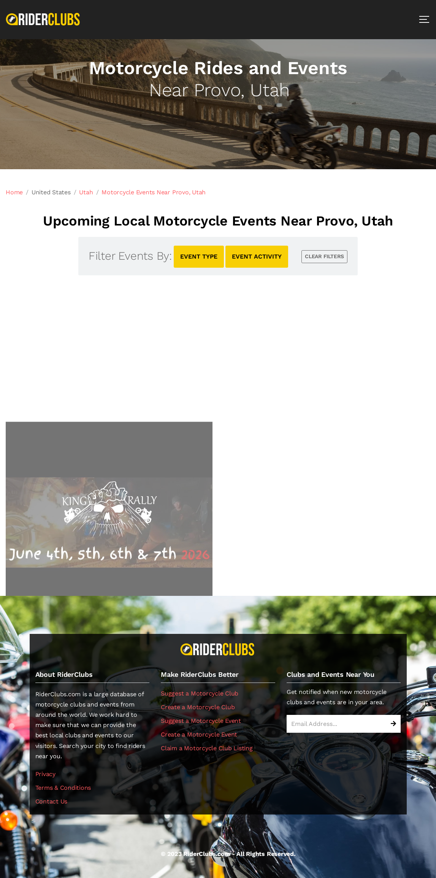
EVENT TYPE (198, 256)
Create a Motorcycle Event (199, 734)
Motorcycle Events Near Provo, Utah (153, 192)
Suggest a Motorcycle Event (201, 720)
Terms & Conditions (63, 787)
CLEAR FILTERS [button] (324, 256)
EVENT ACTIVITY (257, 256)
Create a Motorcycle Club (198, 707)
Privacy (45, 774)
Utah (86, 192)
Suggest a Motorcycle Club (199, 693)
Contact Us (51, 801)
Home (14, 192)
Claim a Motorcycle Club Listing (207, 748)
